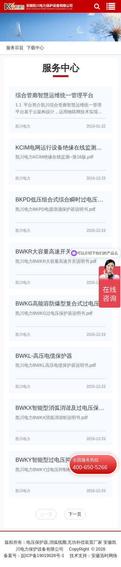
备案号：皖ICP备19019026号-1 (34, 555)
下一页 (74, 514)
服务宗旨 (15, 47)
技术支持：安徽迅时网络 (93, 555)
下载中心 (35, 47)
